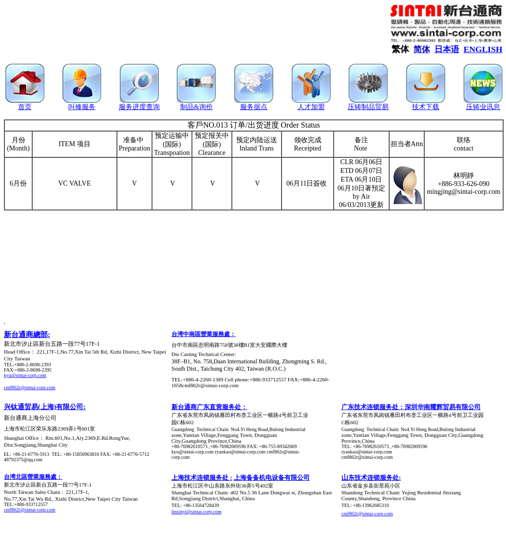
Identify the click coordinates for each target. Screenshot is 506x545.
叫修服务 (81, 107)
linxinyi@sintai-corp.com (196, 511)
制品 (187, 107)
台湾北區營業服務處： (33, 476)
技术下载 (425, 107)
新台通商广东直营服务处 (206, 407)
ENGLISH (483, 49)
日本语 (446, 49)
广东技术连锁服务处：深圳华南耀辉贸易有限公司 (411, 407)
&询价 (203, 107)
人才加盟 (311, 107)
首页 (25, 107)
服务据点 (253, 107)
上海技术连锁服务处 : (201, 477)
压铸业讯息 (483, 107)
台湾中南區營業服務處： (203, 334)
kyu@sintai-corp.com (25, 375)
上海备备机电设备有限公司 (272, 477)
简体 (421, 49)
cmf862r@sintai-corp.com (30, 387)
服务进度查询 (139, 107)
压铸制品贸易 (368, 107)
